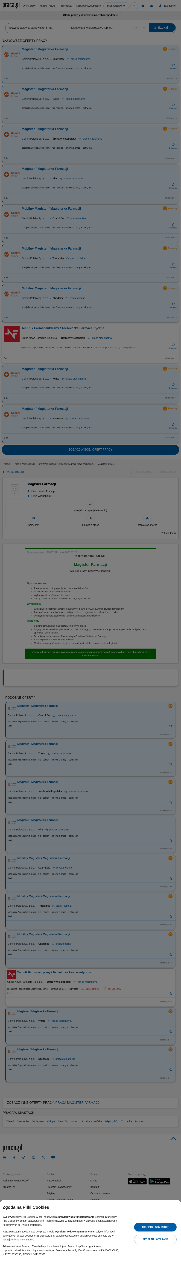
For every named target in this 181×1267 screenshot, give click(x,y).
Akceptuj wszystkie (155, 1227)
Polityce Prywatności (21, 1239)
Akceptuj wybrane (155, 1239)
